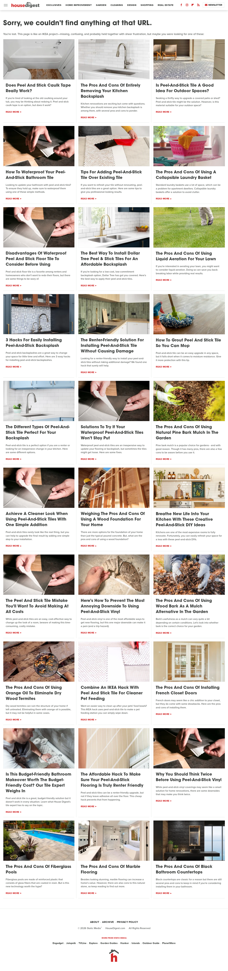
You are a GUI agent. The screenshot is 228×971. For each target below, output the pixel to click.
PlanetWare (169, 943)
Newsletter (213, 5)
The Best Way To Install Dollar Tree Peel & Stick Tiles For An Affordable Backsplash (110, 259)
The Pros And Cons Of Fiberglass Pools (38, 869)
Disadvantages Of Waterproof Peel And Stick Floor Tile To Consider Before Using (36, 259)
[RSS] (198, 5)
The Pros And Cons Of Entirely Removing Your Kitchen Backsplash (110, 91)
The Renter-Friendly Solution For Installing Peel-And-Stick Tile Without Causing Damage (112, 345)
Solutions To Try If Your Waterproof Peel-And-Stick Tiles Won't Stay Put (112, 432)
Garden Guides (109, 943)
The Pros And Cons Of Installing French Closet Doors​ (187, 690)
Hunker (124, 943)
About (94, 922)
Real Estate (166, 5)
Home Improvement (79, 5)
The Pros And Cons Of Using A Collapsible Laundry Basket (186, 175)
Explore (93, 943)
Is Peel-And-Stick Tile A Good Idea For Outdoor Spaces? (185, 88)
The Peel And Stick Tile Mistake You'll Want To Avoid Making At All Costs (37, 606)
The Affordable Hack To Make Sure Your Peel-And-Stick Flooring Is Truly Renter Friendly (112, 780)
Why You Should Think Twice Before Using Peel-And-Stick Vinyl (189, 777)
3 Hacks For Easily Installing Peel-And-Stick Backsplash (34, 343)
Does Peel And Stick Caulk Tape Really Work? (38, 88)
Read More (12, 112)
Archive (108, 922)
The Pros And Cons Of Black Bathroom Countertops (184, 869)
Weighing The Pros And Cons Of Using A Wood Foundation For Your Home (113, 519)
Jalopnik (71, 943)
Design (131, 5)
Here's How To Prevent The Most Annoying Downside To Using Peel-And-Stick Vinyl (113, 606)
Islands (136, 943)
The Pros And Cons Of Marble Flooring (110, 869)
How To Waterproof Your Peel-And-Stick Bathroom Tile (35, 175)
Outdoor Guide (150, 943)
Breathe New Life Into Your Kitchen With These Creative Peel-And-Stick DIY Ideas (184, 519)
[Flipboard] (192, 5)
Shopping (147, 5)
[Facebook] (181, 5)
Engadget (58, 943)
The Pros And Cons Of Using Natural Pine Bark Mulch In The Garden (187, 432)
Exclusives (53, 5)
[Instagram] (187, 5)
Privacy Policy (127, 922)
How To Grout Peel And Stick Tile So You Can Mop (188, 343)
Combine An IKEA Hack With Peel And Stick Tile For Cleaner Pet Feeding (111, 693)
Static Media (94, 928)
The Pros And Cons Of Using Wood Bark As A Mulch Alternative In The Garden (184, 606)
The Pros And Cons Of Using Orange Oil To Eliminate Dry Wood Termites (34, 693)
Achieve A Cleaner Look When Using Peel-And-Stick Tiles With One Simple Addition (37, 519)
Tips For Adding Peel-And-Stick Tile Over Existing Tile (111, 175)
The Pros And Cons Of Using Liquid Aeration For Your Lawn (186, 256)
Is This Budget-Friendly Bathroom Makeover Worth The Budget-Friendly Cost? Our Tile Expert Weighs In (38, 783)
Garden (101, 5)
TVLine (82, 943)
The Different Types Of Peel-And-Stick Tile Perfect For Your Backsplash (38, 432)
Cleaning (117, 5)
